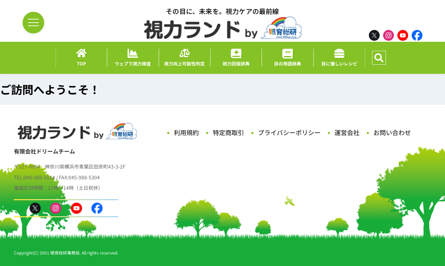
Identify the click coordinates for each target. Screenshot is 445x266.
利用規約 (186, 132)
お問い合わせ (392, 132)
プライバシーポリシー (289, 132)
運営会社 (346, 132)
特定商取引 (228, 132)
